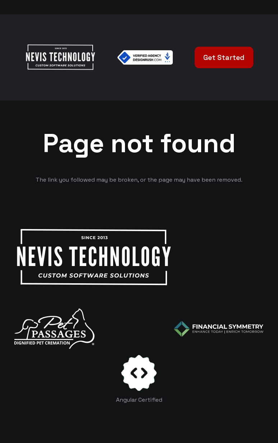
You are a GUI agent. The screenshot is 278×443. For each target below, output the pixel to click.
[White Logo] (60, 57)
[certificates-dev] (139, 373)
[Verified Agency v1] (145, 57)
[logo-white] (54, 328)
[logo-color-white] (219, 329)
